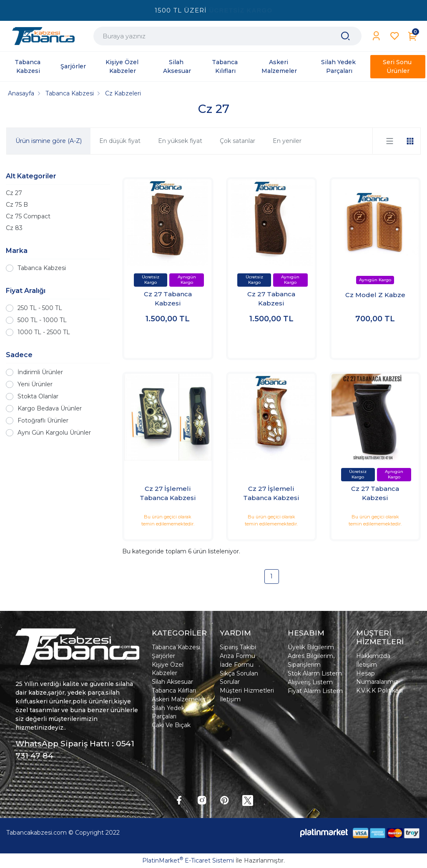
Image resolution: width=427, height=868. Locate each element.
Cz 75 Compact (28, 216)
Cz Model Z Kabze (375, 295)
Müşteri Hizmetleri (247, 690)
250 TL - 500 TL (40, 308)
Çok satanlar (237, 141)
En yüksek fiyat (180, 141)
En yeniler (287, 141)
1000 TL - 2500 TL (44, 332)
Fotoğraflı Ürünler (43, 420)
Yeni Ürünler (35, 384)
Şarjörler (163, 656)
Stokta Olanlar (38, 396)
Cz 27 (14, 193)
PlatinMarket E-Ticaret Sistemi (188, 860)
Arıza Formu (237, 656)
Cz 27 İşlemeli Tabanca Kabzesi (168, 493)
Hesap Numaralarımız (377, 677)
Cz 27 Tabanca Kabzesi (168, 299)
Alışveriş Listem (310, 682)
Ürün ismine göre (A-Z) (48, 141)
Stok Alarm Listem (315, 673)
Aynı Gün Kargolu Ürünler (54, 432)
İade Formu (237, 664)
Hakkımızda (373, 656)
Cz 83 (14, 228)
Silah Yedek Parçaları (168, 712)
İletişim (230, 699)
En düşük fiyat (120, 141)
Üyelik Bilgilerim (311, 647)
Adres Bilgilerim (310, 656)
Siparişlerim (304, 664)
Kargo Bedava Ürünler (50, 408)
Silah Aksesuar (172, 681)
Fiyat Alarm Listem (315, 691)
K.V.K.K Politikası (379, 690)
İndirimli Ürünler (40, 372)
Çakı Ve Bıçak (171, 725)
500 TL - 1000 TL (42, 320)
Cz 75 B (17, 204)
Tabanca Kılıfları (174, 690)
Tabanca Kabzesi (42, 268)
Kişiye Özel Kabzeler (167, 669)
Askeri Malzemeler (179, 699)
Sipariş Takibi (238, 647)
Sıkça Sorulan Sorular (239, 677)
